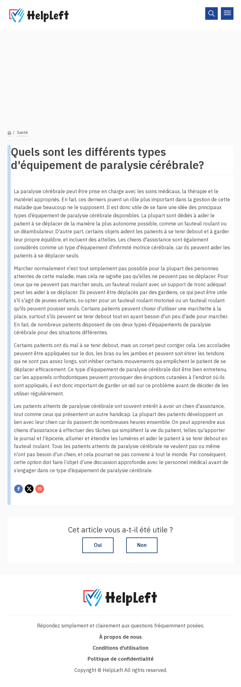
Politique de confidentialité (121, 659)
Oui (98, 545)
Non (142, 545)
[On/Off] (211, 13)
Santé (22, 132)
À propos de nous (120, 637)
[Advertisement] (120, 74)
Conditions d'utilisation (120, 648)
